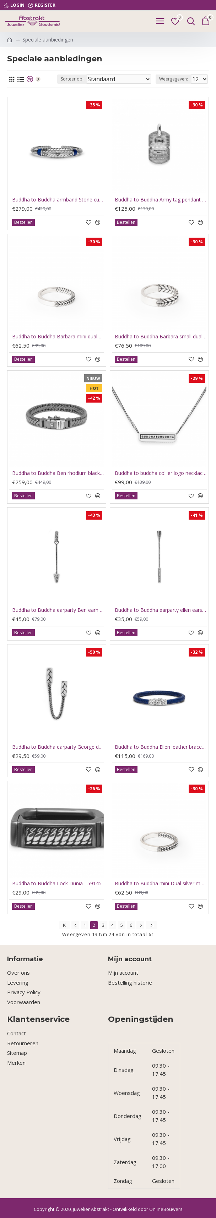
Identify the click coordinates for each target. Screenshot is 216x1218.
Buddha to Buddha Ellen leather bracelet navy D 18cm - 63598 (161, 747)
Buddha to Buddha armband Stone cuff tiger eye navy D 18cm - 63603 (58, 199)
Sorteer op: (72, 79)
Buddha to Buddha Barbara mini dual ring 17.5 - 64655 (58, 336)
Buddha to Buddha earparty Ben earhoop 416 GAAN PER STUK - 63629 (58, 610)
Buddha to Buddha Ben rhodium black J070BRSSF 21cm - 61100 (58, 473)
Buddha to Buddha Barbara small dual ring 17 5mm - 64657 (161, 336)
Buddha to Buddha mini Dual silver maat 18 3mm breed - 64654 (161, 883)
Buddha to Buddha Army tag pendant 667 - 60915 (161, 199)
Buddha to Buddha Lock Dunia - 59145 (57, 883)
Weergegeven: (173, 79)
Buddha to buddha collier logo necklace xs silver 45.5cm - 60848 (161, 473)
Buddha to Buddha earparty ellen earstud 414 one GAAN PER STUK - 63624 (161, 610)
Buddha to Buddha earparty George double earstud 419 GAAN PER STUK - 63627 (58, 747)
